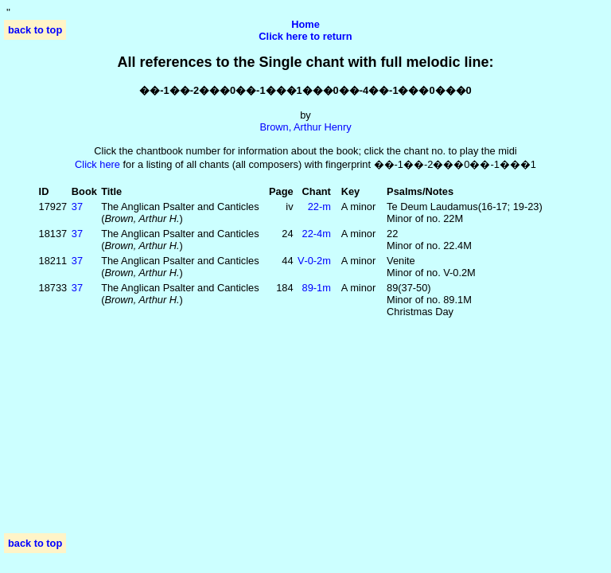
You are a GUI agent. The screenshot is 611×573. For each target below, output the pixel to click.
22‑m (319, 206)
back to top (35, 30)
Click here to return (305, 36)
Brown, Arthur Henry (305, 127)
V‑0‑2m (314, 261)
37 (77, 206)
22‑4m (316, 234)
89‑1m (316, 288)
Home (305, 24)
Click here (97, 164)
